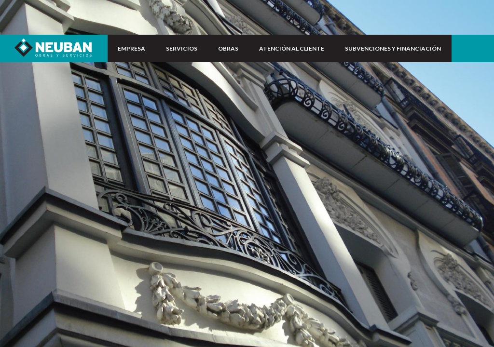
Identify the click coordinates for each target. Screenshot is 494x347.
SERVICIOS (181, 48)
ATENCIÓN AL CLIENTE (291, 48)
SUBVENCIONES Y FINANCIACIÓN (393, 48)
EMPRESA (131, 48)
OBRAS (228, 48)
